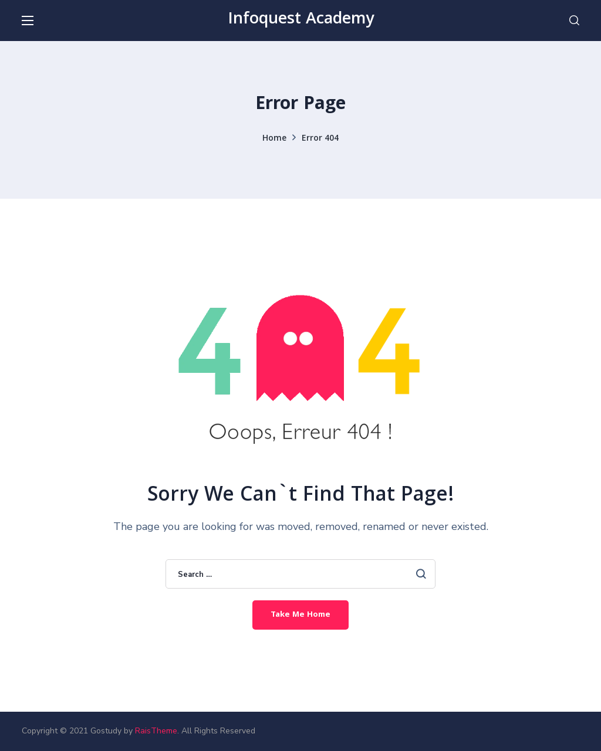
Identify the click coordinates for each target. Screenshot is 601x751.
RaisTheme (156, 730)
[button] (574, 20)
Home (274, 139)
